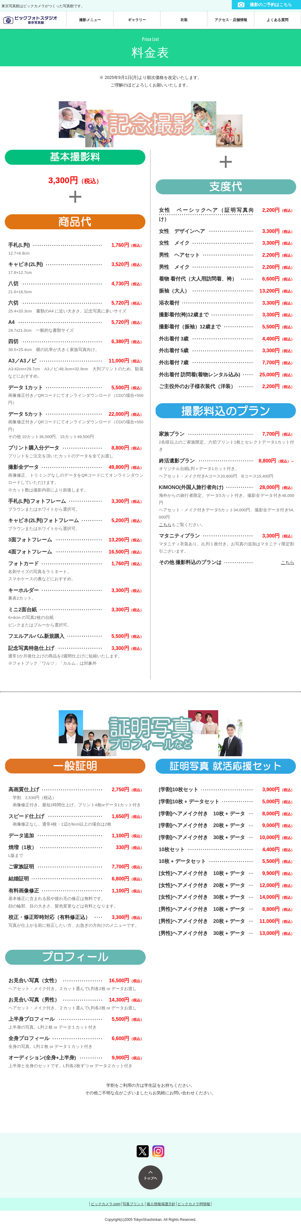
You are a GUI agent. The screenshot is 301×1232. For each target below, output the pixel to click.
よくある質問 (277, 20)
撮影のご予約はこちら (271, 4)
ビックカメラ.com (105, 1204)
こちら (165, 524)
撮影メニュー (90, 20)
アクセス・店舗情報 (231, 20)
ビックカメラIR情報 (194, 1204)
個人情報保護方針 (161, 1204)
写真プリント (133, 1204)
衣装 (184, 20)
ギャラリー (137, 20)
